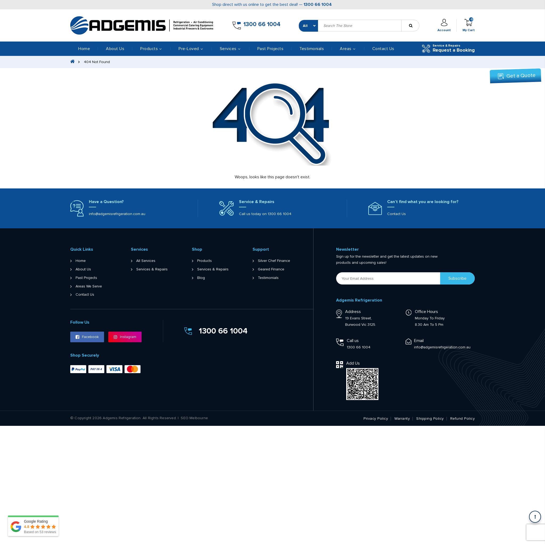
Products (204, 261)
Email (419, 341)
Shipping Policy (430, 419)
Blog (201, 278)
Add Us (353, 363)
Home (84, 48)
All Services (145, 261)
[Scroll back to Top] (535, 517)
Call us (353, 341)
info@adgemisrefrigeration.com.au (117, 214)
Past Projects (270, 48)
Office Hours (426, 312)
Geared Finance (271, 269)
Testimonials (311, 48)
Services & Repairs (152, 269)
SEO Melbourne (194, 418)
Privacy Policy (376, 419)
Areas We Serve (89, 286)
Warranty (402, 419)
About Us (115, 48)
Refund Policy (462, 419)
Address (353, 312)
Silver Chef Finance (274, 261)
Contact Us (383, 48)
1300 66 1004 (318, 4)
